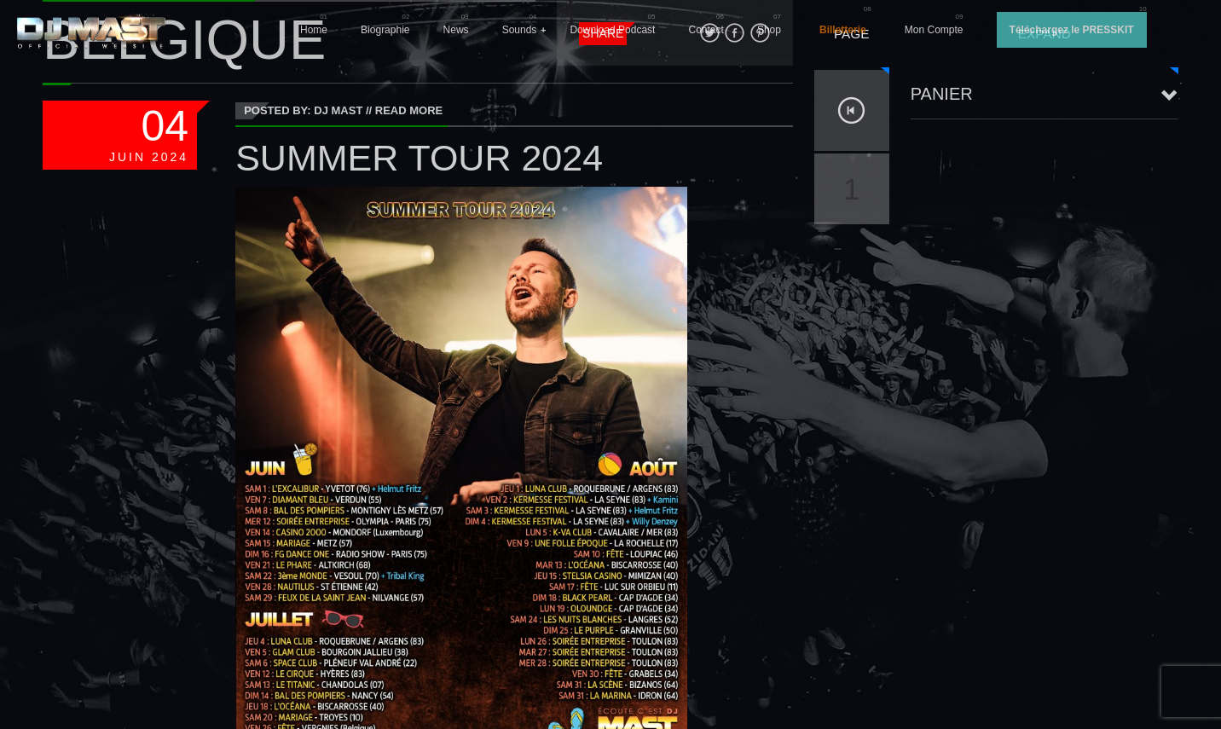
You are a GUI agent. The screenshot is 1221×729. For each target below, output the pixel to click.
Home (313, 30)
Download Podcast (612, 30)
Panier (942, 93)
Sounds (519, 30)
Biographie (385, 30)
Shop (769, 30)
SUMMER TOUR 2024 (419, 157)
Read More (409, 110)
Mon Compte (934, 30)
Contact (706, 30)
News (456, 30)
